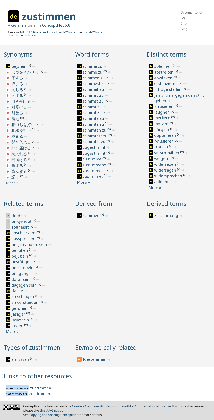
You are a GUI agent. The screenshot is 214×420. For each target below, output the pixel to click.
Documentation (192, 12)
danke (17, 290)
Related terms (23, 204)
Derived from (93, 204)
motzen (161, 123)
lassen (17, 325)
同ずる (17, 95)
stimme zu (93, 66)
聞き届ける (21, 148)
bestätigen (22, 261)
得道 (15, 118)
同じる (17, 89)
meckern (162, 117)
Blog (184, 29)
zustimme (92, 159)
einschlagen (23, 296)
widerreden (165, 164)
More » (12, 183)
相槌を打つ (21, 130)
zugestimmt (94, 147)
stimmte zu (94, 118)
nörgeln (162, 129)
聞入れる (19, 153)
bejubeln (20, 256)
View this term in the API (22, 35)
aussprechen (23, 238)
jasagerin (20, 320)
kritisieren (164, 106)
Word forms (92, 54)
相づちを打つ (23, 124)
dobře (17, 215)
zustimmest (94, 170)
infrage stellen (168, 89)
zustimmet (93, 176)
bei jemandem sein (29, 244)
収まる (17, 83)
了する (17, 78)
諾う (15, 177)
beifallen (20, 250)
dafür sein (21, 279)
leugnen (162, 112)
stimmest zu (95, 83)
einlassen (20, 359)
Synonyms (18, 54)
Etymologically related (106, 348)
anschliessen (23, 232)
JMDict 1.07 (26, 32)
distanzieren (166, 83)
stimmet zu (94, 89)
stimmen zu (94, 78)
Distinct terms (166, 54)
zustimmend (95, 164)
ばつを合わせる (25, 72)
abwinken (163, 78)
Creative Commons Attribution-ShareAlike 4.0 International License (121, 406)
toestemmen (95, 359)
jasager (18, 314)
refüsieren (164, 141)
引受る (17, 113)
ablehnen (163, 66)
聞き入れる (21, 142)
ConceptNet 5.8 (56, 25)
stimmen (91, 215)
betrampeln (23, 267)
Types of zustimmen (32, 348)
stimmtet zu (94, 141)
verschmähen (167, 152)
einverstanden (25, 302)
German (18, 25)
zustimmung (166, 215)
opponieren (165, 135)
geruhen (20, 308)
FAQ (183, 18)
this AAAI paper (51, 410)
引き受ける (21, 101)
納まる (17, 136)
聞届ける (19, 159)
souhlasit (20, 227)
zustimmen (49, 16)
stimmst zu (94, 95)
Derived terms (166, 204)
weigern (162, 158)
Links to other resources (38, 376)
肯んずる (19, 171)
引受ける (19, 107)
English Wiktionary (67, 32)
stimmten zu (95, 130)
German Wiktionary (44, 32)
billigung (20, 273)
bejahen (19, 66)
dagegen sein (24, 285)
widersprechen (168, 176)
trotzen (161, 146)
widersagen (165, 170)
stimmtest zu (95, 136)
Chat (184, 23)
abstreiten (164, 72)
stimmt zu (93, 107)
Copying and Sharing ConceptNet (53, 415)
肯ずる (17, 165)
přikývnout (22, 221)
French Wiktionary (94, 32)
